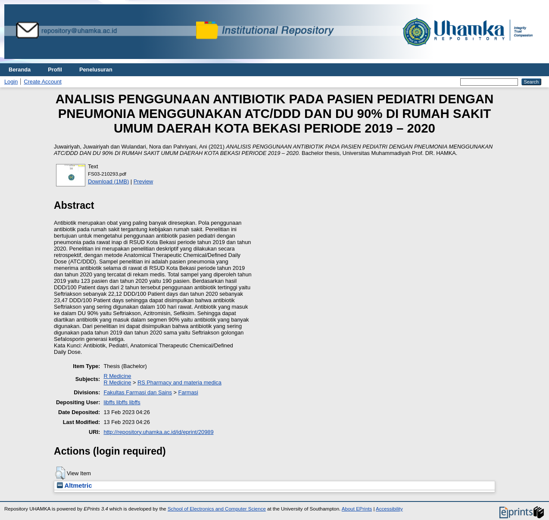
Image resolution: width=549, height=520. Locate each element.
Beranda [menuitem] (20, 69)
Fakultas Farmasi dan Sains (137, 392)
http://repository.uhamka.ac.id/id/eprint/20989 (158, 432)
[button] (60, 473)
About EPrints (357, 508)
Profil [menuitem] (55, 69)
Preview (143, 181)
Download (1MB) (108, 181)
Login (11, 81)
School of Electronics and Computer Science (217, 508)
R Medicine (117, 376)
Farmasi (188, 392)
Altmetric (74, 485)
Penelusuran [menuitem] (95, 69)
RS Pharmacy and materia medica (179, 382)
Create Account (43, 81)
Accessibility (389, 508)
